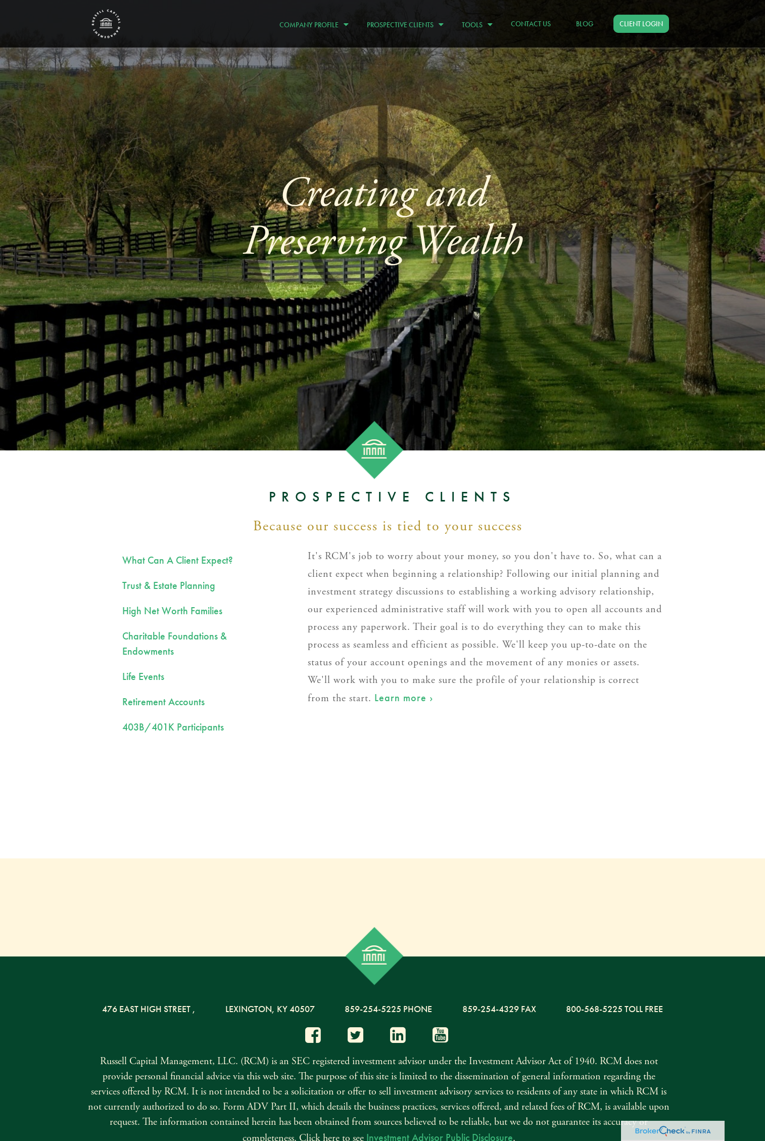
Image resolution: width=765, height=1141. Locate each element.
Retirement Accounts (163, 701)
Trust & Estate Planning (168, 585)
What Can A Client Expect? (177, 560)
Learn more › (403, 697)
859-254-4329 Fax (499, 1009)
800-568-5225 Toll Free (614, 1009)
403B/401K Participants (173, 727)
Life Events (143, 676)
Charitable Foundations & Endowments (174, 643)
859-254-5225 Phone (388, 1009)
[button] (311, 23)
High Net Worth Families (172, 610)
